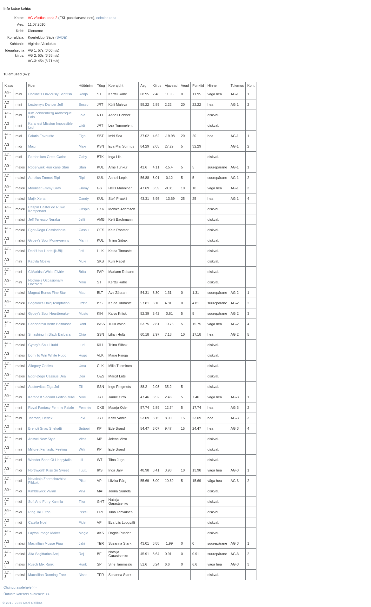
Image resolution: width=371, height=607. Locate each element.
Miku (82, 282)
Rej (81, 554)
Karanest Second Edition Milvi (51, 397)
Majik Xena (36, 198)
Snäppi (84, 428)
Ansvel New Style (42, 439)
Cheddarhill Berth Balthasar (49, 324)
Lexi (82, 418)
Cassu (84, 230)
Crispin (84, 209)
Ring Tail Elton (39, 512)
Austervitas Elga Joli (44, 387)
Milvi (82, 397)
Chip (82, 334)
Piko (82, 481)
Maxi (32, 146)
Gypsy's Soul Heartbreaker (49, 313)
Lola (82, 115)
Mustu (83, 313)
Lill (81, 460)
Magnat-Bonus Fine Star (47, 292)
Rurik (83, 564)
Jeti (81, 251)
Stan (82, 167)
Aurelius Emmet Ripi (44, 178)
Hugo (83, 355)
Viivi (82, 491)
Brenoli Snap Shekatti (45, 428)
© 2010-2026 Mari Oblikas (23, 602)
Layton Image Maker (44, 533)
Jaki (82, 543)
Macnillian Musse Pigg (45, 543)
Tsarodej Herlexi (40, 418)
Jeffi (82, 219)
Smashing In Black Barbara (49, 334)
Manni (83, 240)
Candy (84, 198)
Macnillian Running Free (47, 575)
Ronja (83, 94)
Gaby (83, 157)
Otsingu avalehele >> (19, 587)
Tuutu (83, 470)
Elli (81, 387)
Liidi (82, 125)
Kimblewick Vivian (42, 491)
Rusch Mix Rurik (41, 564)
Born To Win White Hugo (47, 355)
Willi (82, 449)
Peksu (84, 512)
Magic (83, 533)
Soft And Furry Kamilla (45, 501)
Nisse (83, 575)
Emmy (84, 188)
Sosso (84, 104)
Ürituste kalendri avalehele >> (26, 594)
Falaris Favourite (41, 136)
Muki (82, 261)
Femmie (85, 407)
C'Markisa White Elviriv (46, 272)
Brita (82, 272)
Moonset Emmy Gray (44, 188)
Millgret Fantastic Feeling (47, 449)
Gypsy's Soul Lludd (43, 345)
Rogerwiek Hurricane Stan (48, 167)
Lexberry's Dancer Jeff (45, 104)
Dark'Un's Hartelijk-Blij (45, 251)
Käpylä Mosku (39, 261)
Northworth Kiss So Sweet (48, 470)
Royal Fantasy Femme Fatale (51, 407)
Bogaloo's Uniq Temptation (49, 303)
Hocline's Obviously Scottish (50, 94)
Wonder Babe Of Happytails (49, 460)
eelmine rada (106, 18)
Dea (82, 376)
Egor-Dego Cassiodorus (46, 230)
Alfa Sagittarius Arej (43, 554)
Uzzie (83, 303)
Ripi (82, 178)
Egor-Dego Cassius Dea (47, 376)
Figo (82, 136)
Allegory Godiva (40, 366)
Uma (82, 366)
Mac (82, 292)
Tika (82, 501)
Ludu (82, 345)
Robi (82, 324)
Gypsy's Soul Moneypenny (49, 240)
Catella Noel (37, 522)
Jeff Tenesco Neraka (44, 219)
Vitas (82, 439)
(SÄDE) (61, 37)
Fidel (82, 522)
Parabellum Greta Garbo (47, 157)
